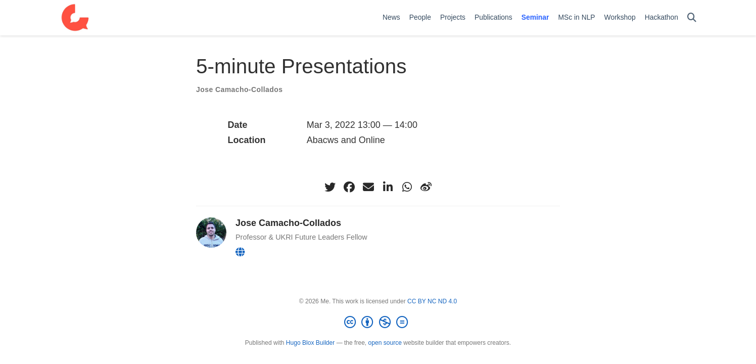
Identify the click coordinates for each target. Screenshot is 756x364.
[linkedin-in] (387, 187)
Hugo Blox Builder (310, 342)
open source (385, 342)
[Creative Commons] (378, 322)
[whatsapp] (406, 187)
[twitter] (330, 187)
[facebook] (349, 187)
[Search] (691, 18)
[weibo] (426, 187)
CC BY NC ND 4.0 (432, 301)
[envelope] (368, 187)
